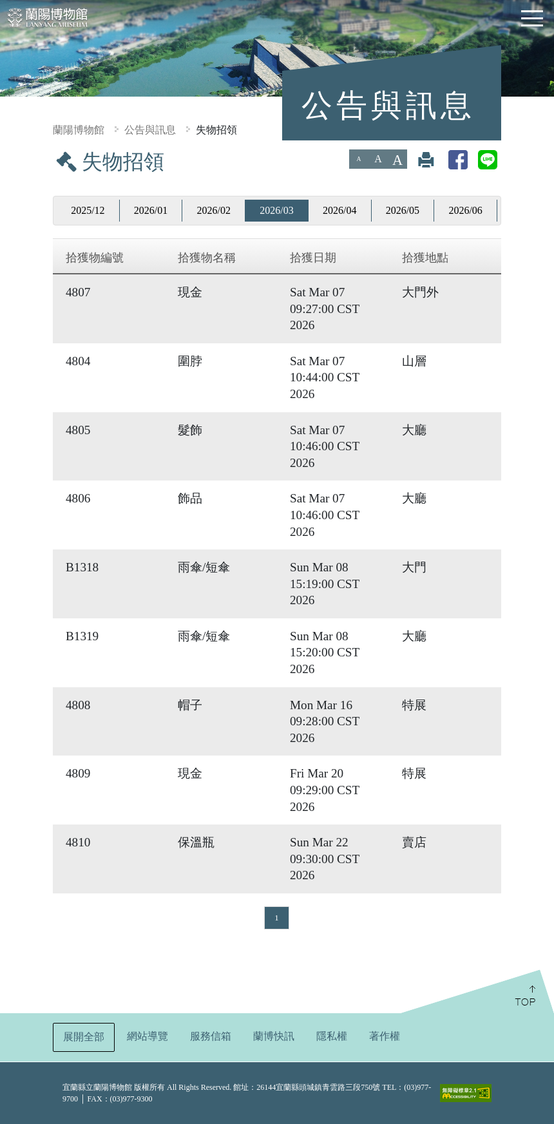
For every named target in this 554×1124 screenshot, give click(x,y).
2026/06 (465, 210)
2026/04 (339, 210)
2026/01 (150, 210)
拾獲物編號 (95, 257)
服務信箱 (210, 1036)
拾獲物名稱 (207, 257)
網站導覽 (147, 1036)
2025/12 (87, 210)
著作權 (384, 1036)
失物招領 (216, 129)
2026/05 (402, 210)
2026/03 (276, 210)
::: (5, 158)
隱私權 (331, 1036)
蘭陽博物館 (78, 129)
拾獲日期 (313, 257)
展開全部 (83, 1036)
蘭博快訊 (273, 1036)
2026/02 (214, 210)
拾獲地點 (425, 257)
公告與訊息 (150, 129)
